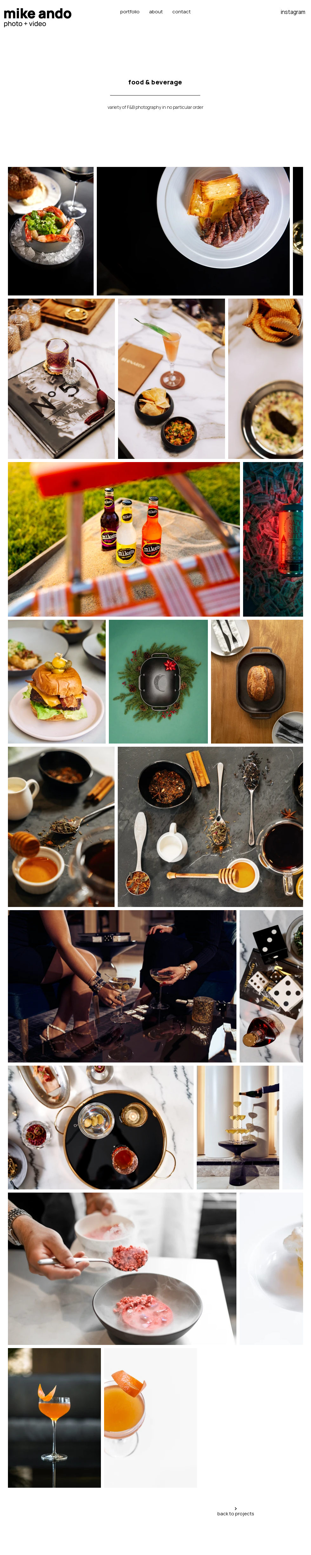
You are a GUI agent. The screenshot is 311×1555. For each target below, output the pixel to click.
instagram (293, 12)
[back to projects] (235, 1512)
